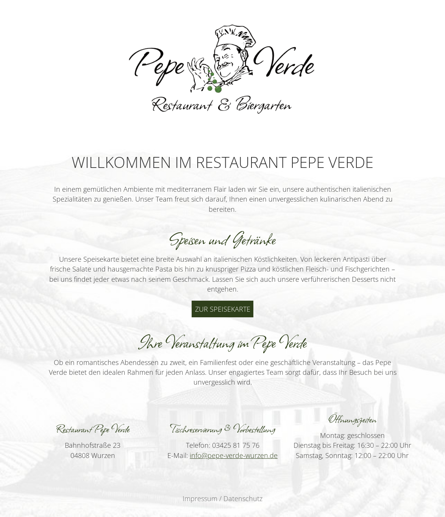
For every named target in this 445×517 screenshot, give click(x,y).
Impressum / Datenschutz (222, 498)
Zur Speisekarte (222, 309)
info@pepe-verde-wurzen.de (234, 455)
